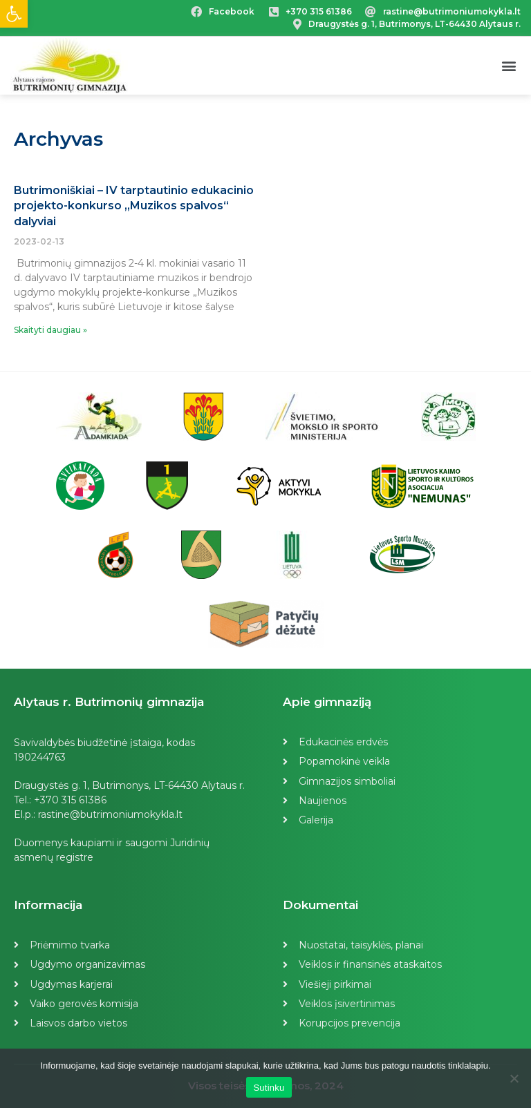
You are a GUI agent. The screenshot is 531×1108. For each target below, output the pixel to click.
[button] (509, 66)
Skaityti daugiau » (50, 330)
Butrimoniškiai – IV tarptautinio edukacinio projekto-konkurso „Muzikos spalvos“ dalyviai (134, 206)
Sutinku (268, 1087)
